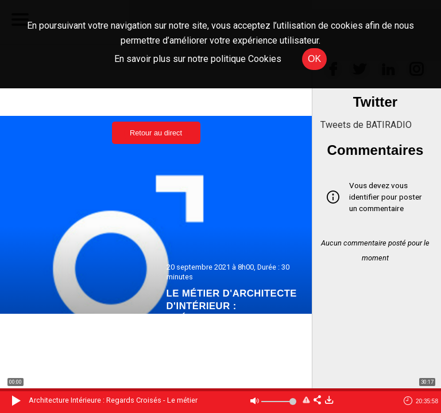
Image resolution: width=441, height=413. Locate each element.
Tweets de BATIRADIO (366, 124)
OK (314, 59)
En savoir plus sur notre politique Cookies (197, 58)
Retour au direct (156, 132)
